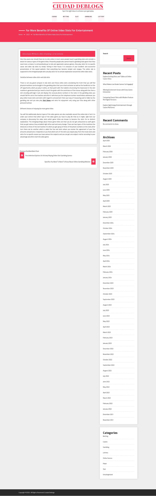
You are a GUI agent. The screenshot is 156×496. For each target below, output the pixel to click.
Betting (66, 17)
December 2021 (108, 414)
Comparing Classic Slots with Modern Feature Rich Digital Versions (118, 98)
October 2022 (107, 360)
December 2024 (108, 223)
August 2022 (107, 371)
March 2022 (107, 398)
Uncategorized (108, 475)
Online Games (107, 458)
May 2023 (106, 321)
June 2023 (106, 316)
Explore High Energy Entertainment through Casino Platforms (117, 106)
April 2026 (106, 141)
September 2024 (108, 234)
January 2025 (107, 217)
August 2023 (107, 305)
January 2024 (107, 278)
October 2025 (107, 174)
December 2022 (108, 349)
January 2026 (107, 157)
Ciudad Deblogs (78, 6)
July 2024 (106, 245)
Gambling (88, 17)
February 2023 (107, 338)
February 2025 (107, 212)
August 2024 (107, 239)
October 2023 (107, 294)
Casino (54, 17)
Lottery (101, 17)
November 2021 (108, 420)
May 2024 (106, 256)
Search (105, 54)
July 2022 (106, 376)
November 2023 (108, 288)
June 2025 (106, 190)
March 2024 (107, 267)
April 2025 (106, 201)
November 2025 (108, 168)
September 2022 (108, 365)
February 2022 (107, 403)
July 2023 (106, 310)
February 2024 (107, 272)
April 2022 (106, 392)
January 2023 (107, 343)
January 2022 (107, 409)
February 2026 (107, 152)
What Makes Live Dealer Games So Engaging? (118, 84)
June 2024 (106, 250)
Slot (77, 17)
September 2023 (108, 299)
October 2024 (107, 228)
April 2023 (106, 327)
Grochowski (27, 54)
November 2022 (108, 354)
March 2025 (107, 206)
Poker (105, 464)
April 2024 (106, 261)
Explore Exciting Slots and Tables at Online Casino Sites (117, 78)
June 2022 (106, 382)
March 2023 (107, 332)
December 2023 (108, 283)
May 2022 (106, 387)
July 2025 (106, 184)
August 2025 (107, 179)
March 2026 (107, 146)
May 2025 (106, 195)
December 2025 (108, 163)
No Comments (59, 54)
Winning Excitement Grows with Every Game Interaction (117, 91)
